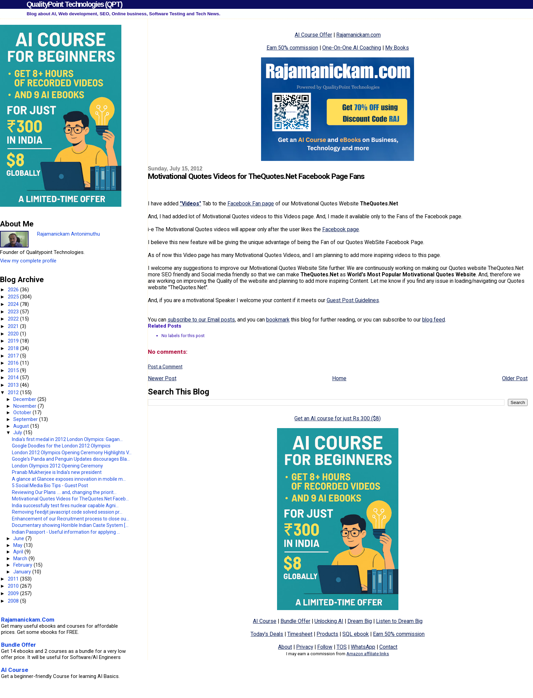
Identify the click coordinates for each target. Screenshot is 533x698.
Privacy (304, 647)
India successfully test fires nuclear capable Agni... (65, 505)
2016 (14, 363)
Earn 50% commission (292, 47)
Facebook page (340, 229)
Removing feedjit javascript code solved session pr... (67, 512)
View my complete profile (28, 261)
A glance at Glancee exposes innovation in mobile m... (69, 479)
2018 (14, 348)
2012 (14, 392)
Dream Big (359, 621)
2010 (14, 586)
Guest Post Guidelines (353, 300)
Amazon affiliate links (367, 653)
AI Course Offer (313, 35)
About (285, 647)
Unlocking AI (328, 621)
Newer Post (162, 378)
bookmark (278, 319)
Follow (324, 647)
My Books (397, 47)
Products (327, 634)
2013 (14, 385)
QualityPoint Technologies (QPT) (74, 4)
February (23, 565)
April (18, 551)
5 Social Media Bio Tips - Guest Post (50, 485)
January (22, 571)
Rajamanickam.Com (27, 619)
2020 (14, 334)
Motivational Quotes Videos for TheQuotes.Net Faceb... (70, 498)
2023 (14, 312)
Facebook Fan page (250, 203)
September (26, 419)
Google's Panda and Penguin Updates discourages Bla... (71, 459)
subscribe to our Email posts (201, 319)
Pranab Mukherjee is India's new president (57, 472)
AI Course (264, 621)
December (25, 399)
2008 (14, 601)
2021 (14, 326)
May (18, 545)
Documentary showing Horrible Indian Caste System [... (70, 525)
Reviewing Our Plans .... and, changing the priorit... (64, 492)
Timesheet (299, 634)
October (23, 412)
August (21, 426)
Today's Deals (267, 634)
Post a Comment (165, 366)
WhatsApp (363, 647)
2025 (14, 297)
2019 (14, 341)
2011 (14, 579)
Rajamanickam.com (358, 35)
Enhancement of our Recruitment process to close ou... (70, 518)
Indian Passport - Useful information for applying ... (66, 532)
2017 (14, 356)
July (18, 432)
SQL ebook (355, 634)
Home (339, 378)
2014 (14, 377)
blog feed (433, 319)
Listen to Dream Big (399, 621)
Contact (388, 647)
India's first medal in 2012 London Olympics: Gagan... (67, 439)
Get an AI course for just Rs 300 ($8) (337, 418)
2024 (14, 304)
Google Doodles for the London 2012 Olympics (61, 445)
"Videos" (190, 203)
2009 (14, 593)
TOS (342, 647)
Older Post (515, 378)
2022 (14, 319)
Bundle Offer (295, 621)
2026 (14, 290)
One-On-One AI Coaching (351, 47)
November (25, 406)
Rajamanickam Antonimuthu (68, 234)
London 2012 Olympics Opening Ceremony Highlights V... (72, 452)
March (21, 558)
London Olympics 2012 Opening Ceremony (57, 466)
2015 (14, 370)
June (19, 538)
